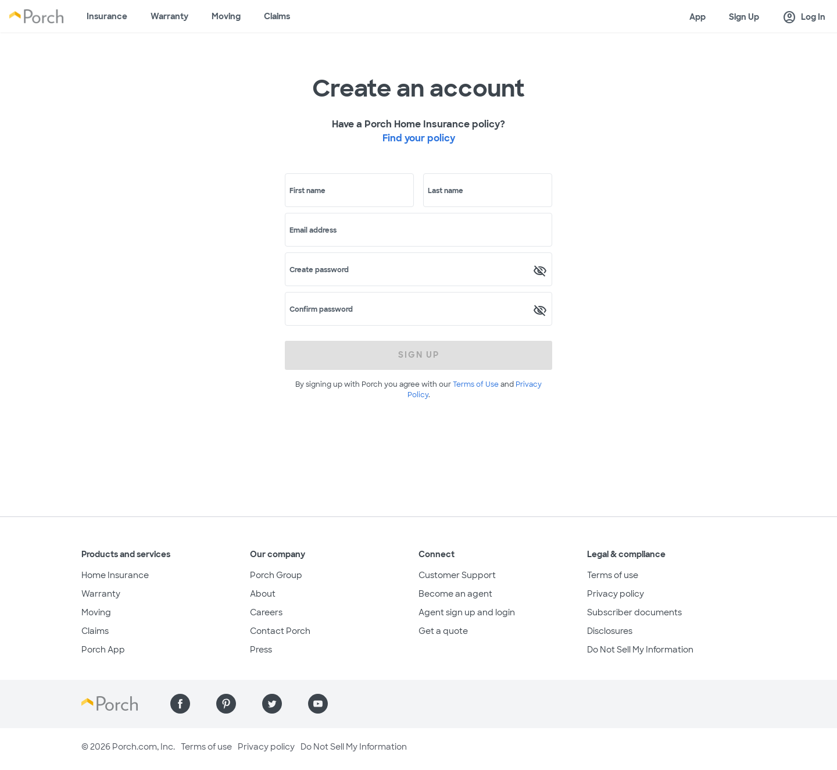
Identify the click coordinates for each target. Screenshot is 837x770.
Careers (266, 612)
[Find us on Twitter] (272, 704)
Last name (445, 190)
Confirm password (321, 309)
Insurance (107, 16)
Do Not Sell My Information (640, 649)
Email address (313, 230)
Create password (319, 270)
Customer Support (457, 575)
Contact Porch (280, 631)
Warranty (169, 16)
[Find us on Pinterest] (226, 704)
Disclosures (609, 631)
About (263, 594)
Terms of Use (476, 384)
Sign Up (744, 17)
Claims (277, 16)
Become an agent (455, 594)
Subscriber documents (634, 612)
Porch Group (276, 575)
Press (261, 649)
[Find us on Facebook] (180, 704)
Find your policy (418, 138)
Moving (226, 16)
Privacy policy (615, 594)
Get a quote (443, 631)
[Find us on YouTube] (318, 704)
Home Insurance (115, 575)
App (697, 17)
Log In (803, 17)
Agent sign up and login (467, 612)
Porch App (103, 649)
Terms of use (612, 575)
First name (307, 190)
